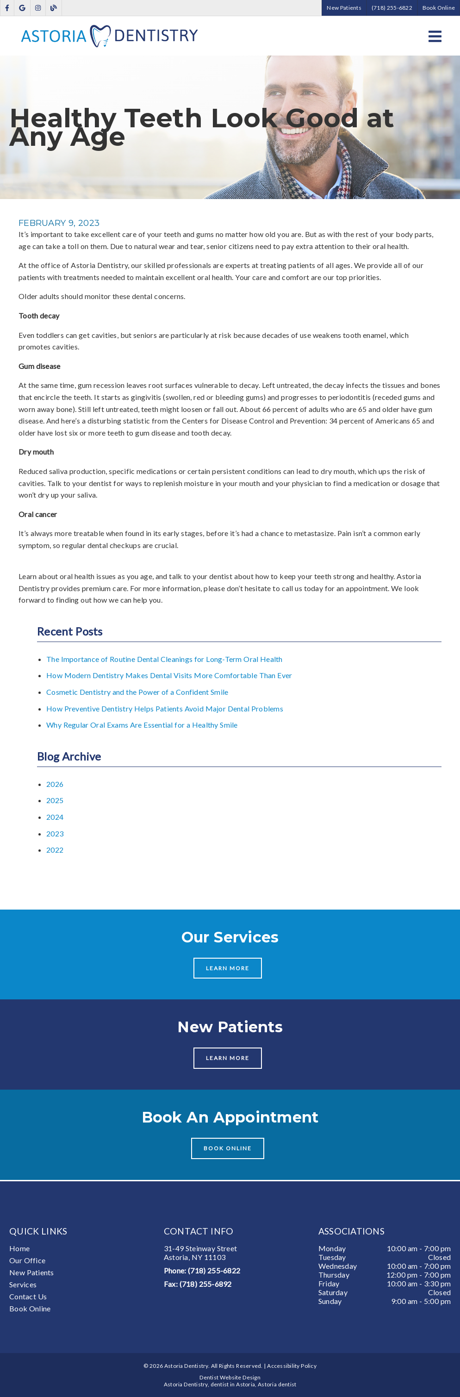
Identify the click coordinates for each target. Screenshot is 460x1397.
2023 (54, 833)
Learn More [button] (228, 968)
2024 (54, 816)
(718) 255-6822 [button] (392, 7)
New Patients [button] (344, 7)
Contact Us (28, 1296)
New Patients (31, 1272)
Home (19, 1248)
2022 (54, 849)
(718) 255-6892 (206, 1283)
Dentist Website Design (230, 1377)
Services (23, 1284)
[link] (7, 8)
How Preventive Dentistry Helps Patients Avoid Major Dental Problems (164, 708)
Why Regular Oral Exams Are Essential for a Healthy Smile (142, 724)
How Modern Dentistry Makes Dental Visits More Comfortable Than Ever (169, 675)
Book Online (29, 1308)
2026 (54, 784)
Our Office (27, 1260)
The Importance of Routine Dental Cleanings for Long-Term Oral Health (164, 659)
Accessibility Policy (292, 1365)
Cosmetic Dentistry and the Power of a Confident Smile (137, 691)
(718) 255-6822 (214, 1270)
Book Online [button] (439, 7)
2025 (54, 800)
